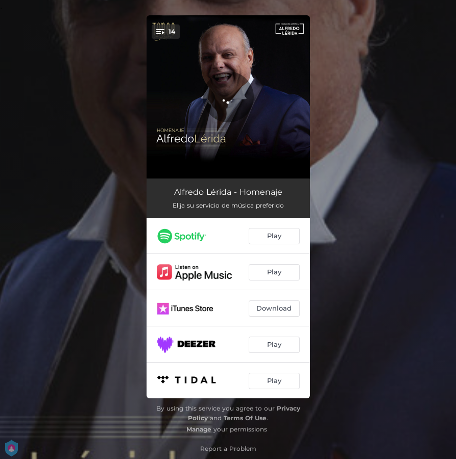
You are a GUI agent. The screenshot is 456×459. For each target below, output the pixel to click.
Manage (198, 429)
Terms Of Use (245, 418)
